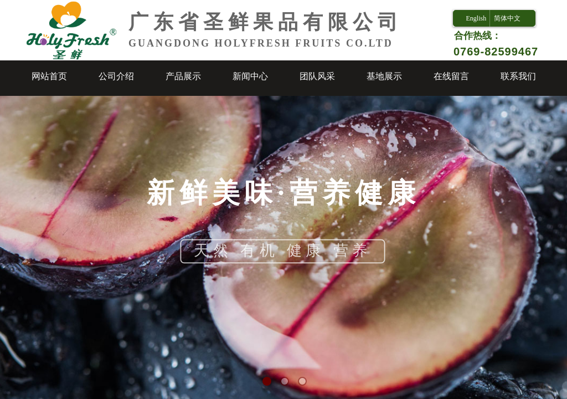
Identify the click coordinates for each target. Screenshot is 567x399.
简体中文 (507, 18)
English (476, 18)
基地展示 (384, 76)
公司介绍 (116, 76)
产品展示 (183, 76)
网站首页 (49, 76)
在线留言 (451, 76)
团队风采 (317, 76)
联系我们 (518, 76)
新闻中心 (250, 76)
